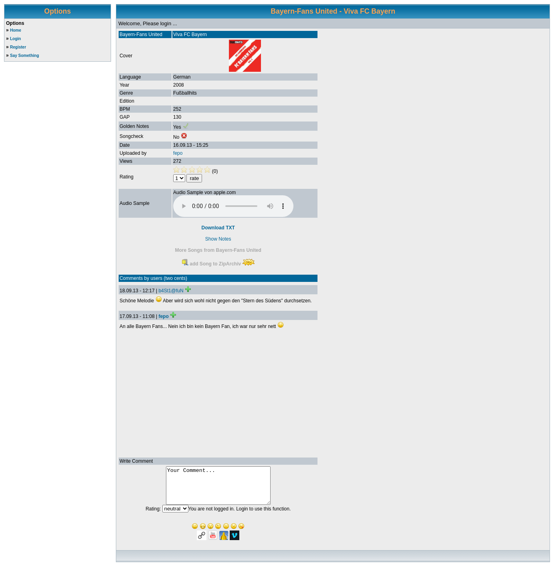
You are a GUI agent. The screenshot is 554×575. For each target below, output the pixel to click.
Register (18, 47)
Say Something (24, 55)
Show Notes (218, 239)
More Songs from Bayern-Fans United (218, 250)
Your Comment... (218, 489)
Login (15, 38)
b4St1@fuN (170, 291)
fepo (177, 153)
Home (15, 30)
